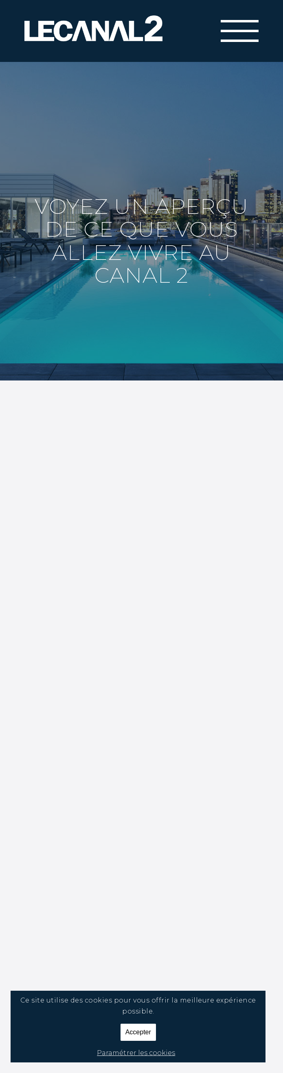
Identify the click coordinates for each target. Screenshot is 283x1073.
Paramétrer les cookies (136, 1053)
